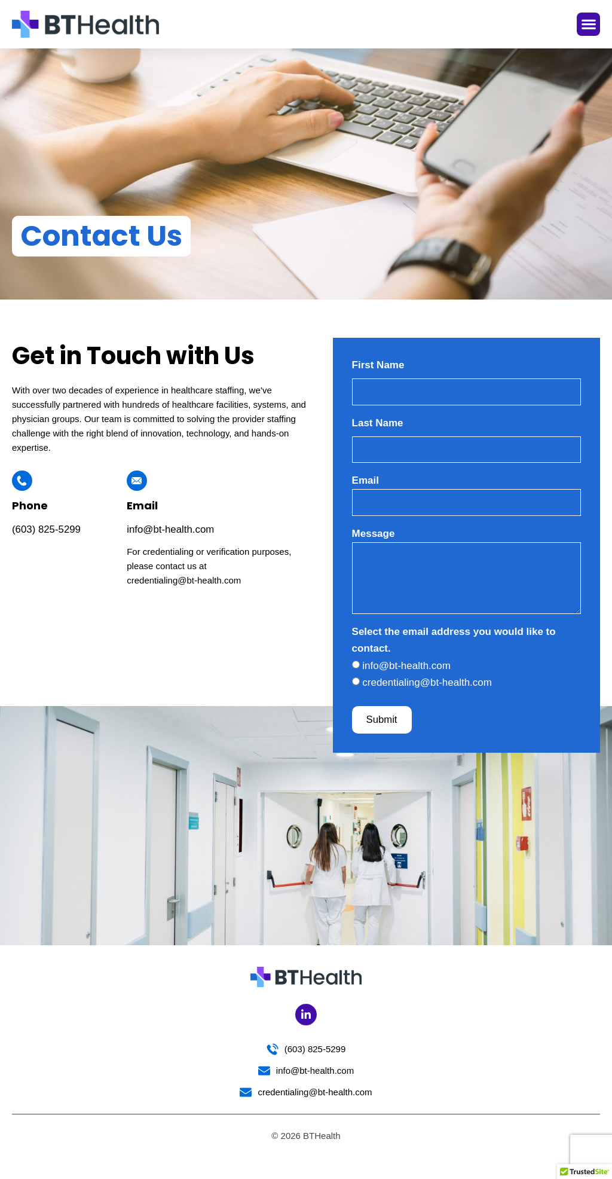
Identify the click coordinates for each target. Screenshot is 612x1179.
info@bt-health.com (171, 529)
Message (373, 536)
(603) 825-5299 (46, 529)
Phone (30, 505)
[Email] (137, 481)
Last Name (377, 423)
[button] (588, 24)
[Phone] (22, 481)
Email (142, 505)
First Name (378, 365)
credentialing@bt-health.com (427, 687)
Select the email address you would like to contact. (454, 645)
